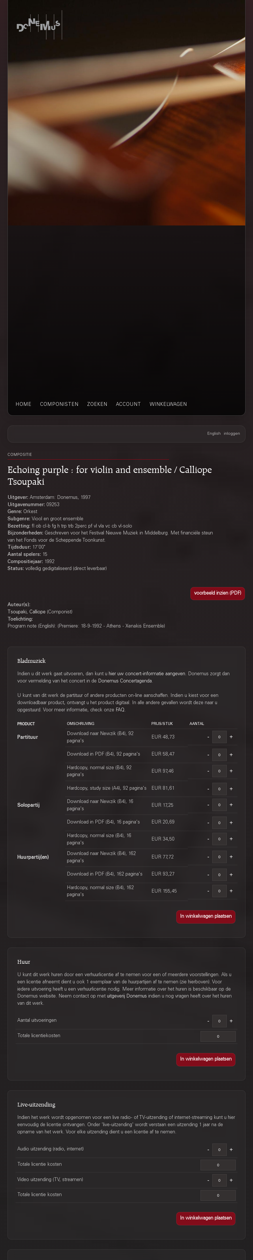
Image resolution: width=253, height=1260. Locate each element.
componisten (59, 404)
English (214, 434)
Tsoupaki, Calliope (27, 612)
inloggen (232, 434)
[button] (217, 593)
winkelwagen (168, 404)
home (23, 404)
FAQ (120, 710)
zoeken (97, 404)
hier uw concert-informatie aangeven (147, 674)
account (128, 404)
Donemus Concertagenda (125, 681)
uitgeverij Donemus (127, 996)
